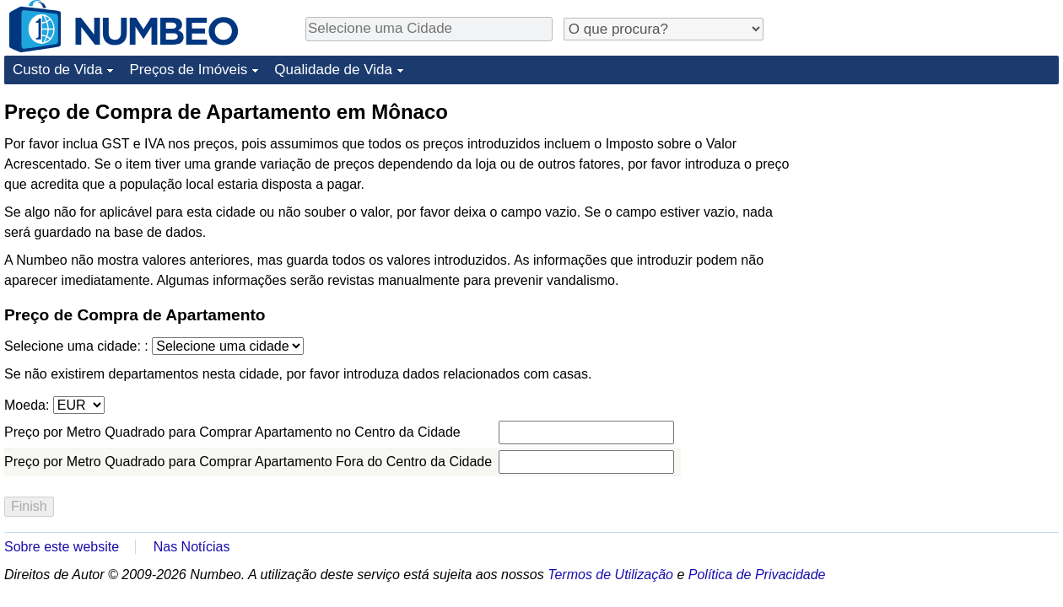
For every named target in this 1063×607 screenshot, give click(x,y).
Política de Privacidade (757, 574)
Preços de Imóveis (188, 70)
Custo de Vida (57, 70)
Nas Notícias (192, 547)
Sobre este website (61, 547)
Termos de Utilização (610, 574)
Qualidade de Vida (333, 70)
